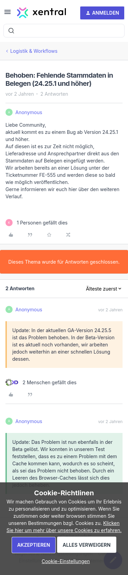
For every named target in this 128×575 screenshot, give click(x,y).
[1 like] (36, 222)
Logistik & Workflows (33, 51)
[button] (7, 14)
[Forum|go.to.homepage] (41, 12)
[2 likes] (40, 382)
